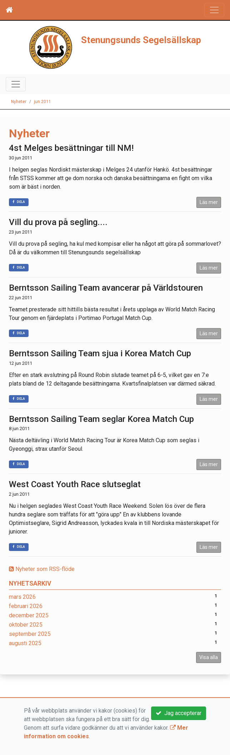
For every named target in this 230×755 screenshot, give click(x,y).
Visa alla (208, 657)
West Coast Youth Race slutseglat (75, 484)
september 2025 (30, 634)
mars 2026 (22, 596)
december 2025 (29, 615)
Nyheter (18, 101)
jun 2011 (42, 101)
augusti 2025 (25, 643)
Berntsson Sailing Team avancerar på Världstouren (106, 288)
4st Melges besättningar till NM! (71, 148)
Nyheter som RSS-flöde (42, 569)
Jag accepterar (178, 713)
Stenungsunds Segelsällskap (141, 40)
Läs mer (209, 202)
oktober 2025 (25, 624)
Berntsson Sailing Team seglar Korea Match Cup (101, 419)
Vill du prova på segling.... (58, 222)
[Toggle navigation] (214, 10)
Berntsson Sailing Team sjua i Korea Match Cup (100, 353)
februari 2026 (25, 606)
